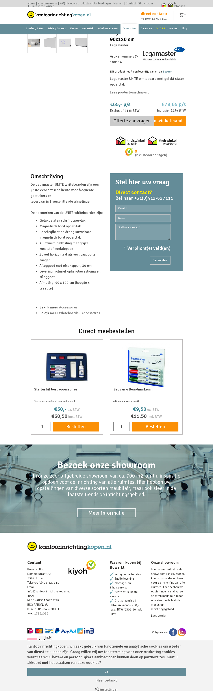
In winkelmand (167, 146)
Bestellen (76, 451)
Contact (131, 3)
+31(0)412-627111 (154, 21)
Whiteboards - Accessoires (79, 338)
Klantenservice (47, 3)
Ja (106, 672)
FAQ (62, 3)
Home (31, 3)
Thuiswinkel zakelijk (170, 5)
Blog (184, 35)
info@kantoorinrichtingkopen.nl (48, 616)
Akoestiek (87, 35)
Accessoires (130, 35)
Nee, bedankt (106, 680)
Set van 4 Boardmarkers (132, 414)
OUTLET (160, 35)
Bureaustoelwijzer (42, 6)
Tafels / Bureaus (57, 35)
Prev (33, 92)
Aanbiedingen (102, 3)
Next (97, 92)
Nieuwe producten (79, 3)
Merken (118, 3)
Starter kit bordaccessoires (56, 414)
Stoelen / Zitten (35, 35)
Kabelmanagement (108, 35)
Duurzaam (146, 35)
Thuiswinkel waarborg (164, 5)
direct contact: (154, 16)
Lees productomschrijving (130, 117)
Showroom (145, 3)
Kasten (74, 35)
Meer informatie (106, 537)
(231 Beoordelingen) (151, 180)
